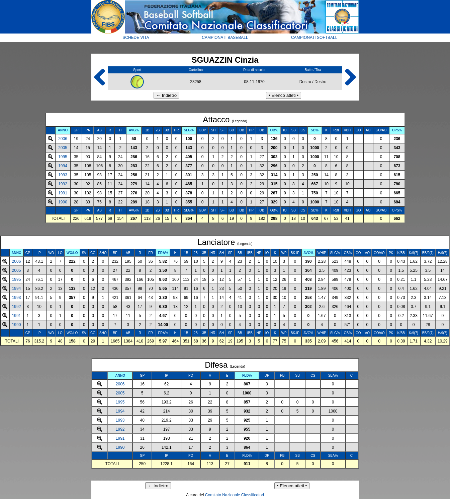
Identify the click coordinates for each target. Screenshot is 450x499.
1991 (62, 193)
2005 (62, 147)
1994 (62, 166)
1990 (62, 202)
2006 (62, 138)
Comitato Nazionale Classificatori (234, 495)
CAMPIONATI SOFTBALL (314, 37)
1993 (62, 175)
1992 (62, 184)
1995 (62, 156)
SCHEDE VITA (135, 37)
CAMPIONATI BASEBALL (225, 37)
